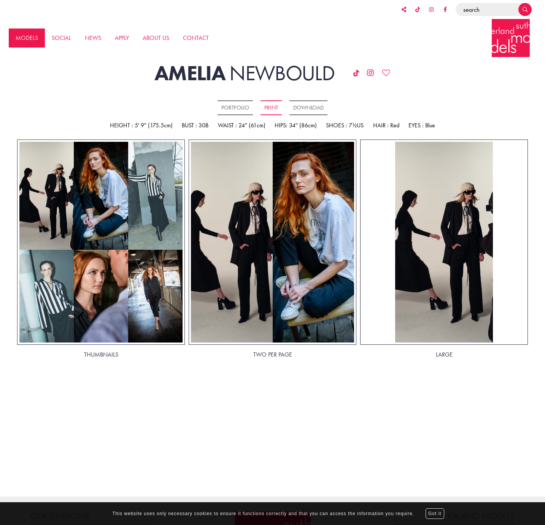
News (93, 38)
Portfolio (235, 107)
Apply (122, 38)
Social (61, 38)
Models (27, 38)
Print (271, 107)
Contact (196, 38)
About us (156, 38)
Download (308, 107)
